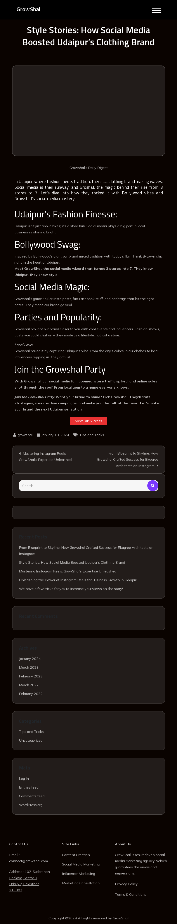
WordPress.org (30, 805)
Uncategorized (30, 740)
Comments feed (32, 796)
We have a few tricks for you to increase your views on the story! (71, 588)
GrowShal (29, 9)
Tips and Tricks (91, 435)
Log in (24, 779)
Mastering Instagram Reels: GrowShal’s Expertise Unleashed (45, 456)
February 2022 (31, 693)
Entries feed (28, 787)
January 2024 (30, 658)
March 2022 (29, 685)
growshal (25, 435)
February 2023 (31, 676)
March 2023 (29, 667)
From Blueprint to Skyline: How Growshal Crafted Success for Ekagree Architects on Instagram (127, 459)
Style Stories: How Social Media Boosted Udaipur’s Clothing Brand (72, 562)
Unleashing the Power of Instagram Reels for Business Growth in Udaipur (78, 580)
